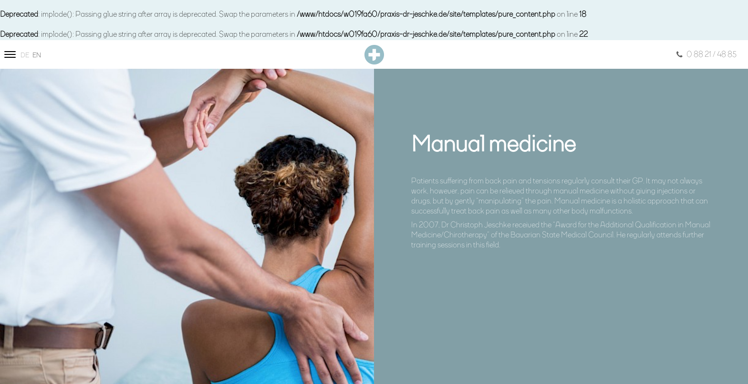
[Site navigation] (10, 54)
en (36, 55)
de (25, 55)
